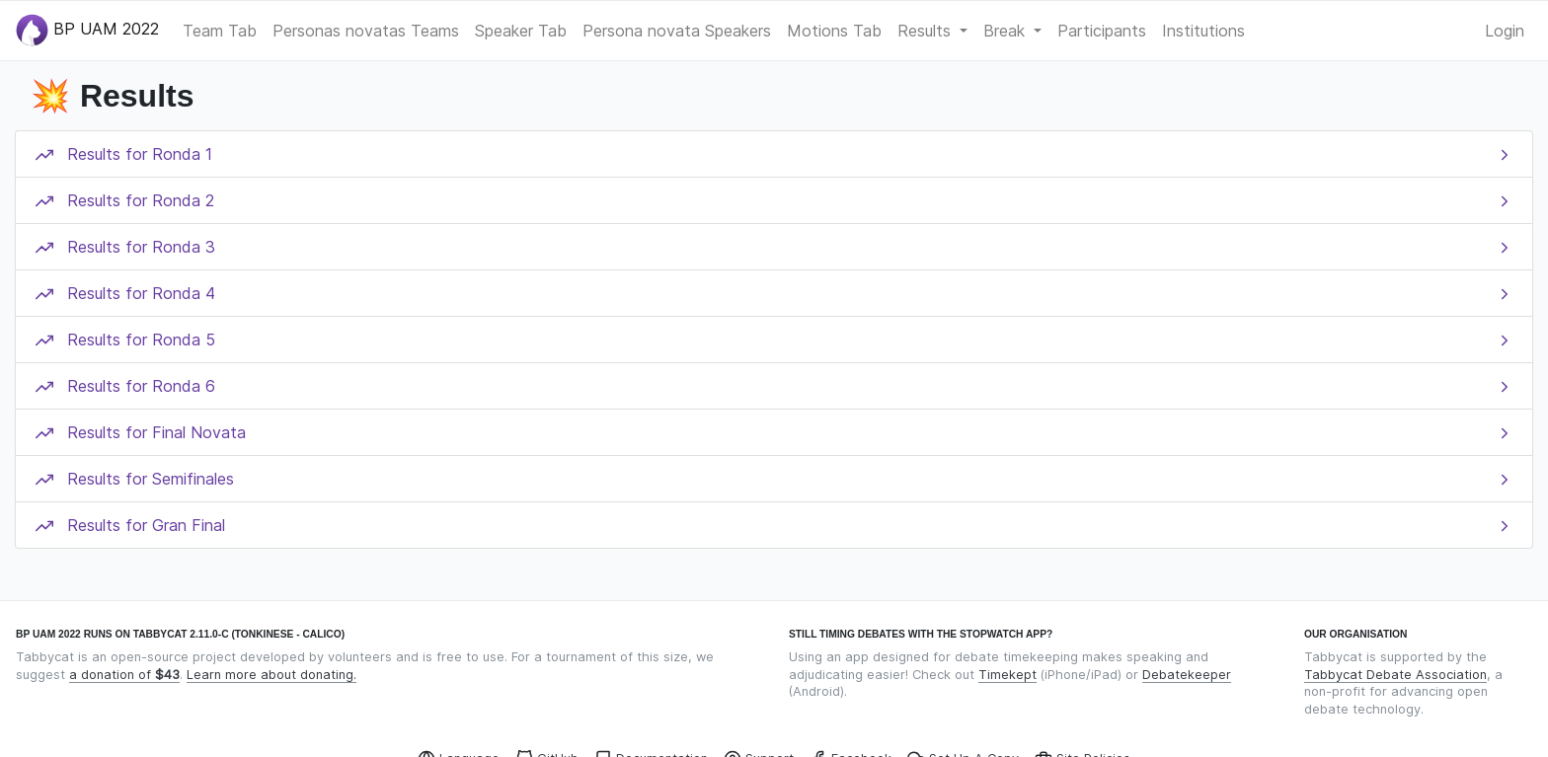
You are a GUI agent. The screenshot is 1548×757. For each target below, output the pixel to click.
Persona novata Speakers (676, 30)
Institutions (1203, 30)
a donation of (124, 674)
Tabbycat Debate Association (1395, 674)
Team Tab (220, 30)
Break (1006, 30)
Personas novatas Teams (365, 30)
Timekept (1007, 674)
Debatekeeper (1186, 674)
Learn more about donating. (271, 674)
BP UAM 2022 (87, 30)
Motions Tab (834, 30)
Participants (1101, 30)
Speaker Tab (521, 30)
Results (926, 30)
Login (1504, 30)
